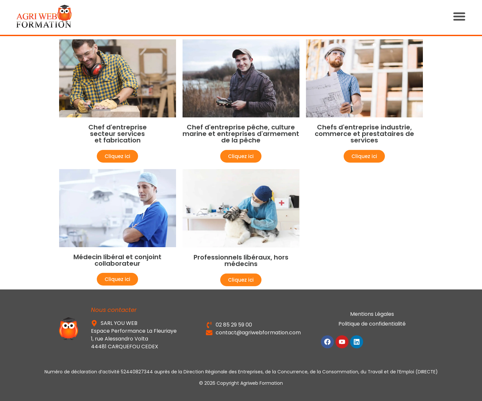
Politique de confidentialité (372, 323)
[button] (466, 16)
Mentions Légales (372, 314)
